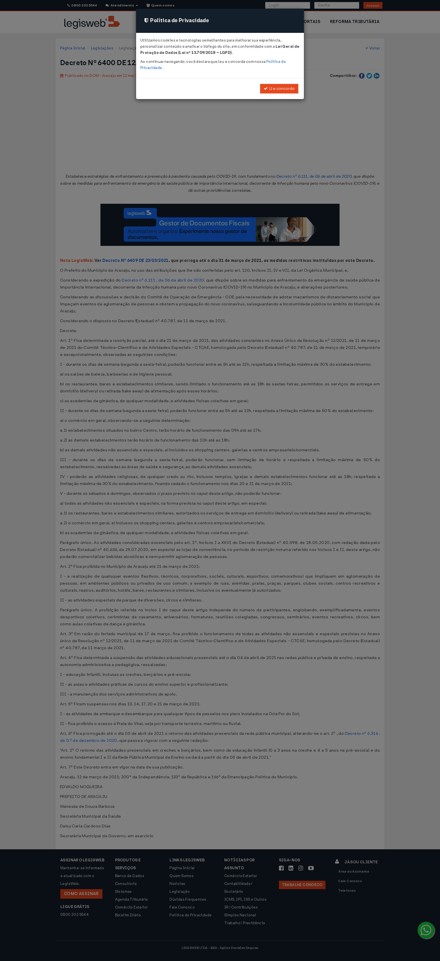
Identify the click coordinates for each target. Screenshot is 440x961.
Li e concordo (279, 88)
